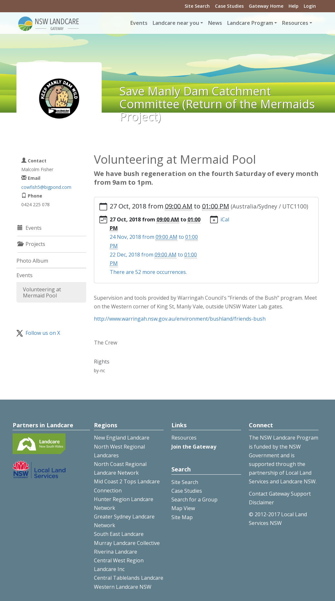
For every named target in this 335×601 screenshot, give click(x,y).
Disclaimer (261, 502)
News (215, 22)
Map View (183, 508)
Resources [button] (295, 22)
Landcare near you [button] (176, 22)
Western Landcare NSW (122, 586)
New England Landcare (121, 437)
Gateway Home (266, 6)
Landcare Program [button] (250, 22)
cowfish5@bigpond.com (46, 187)
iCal (224, 219)
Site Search (197, 6)
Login (310, 6)
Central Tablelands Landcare (128, 577)
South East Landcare (119, 534)
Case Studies (229, 6)
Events (138, 22)
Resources (184, 437)
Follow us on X (42, 332)
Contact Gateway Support (280, 493)
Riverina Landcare (115, 551)
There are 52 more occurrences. (148, 272)
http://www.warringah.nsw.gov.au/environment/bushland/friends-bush (180, 318)
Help (294, 6)
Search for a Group (194, 499)
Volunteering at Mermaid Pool (42, 292)
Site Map (182, 517)
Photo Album (32, 260)
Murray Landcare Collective (127, 543)
